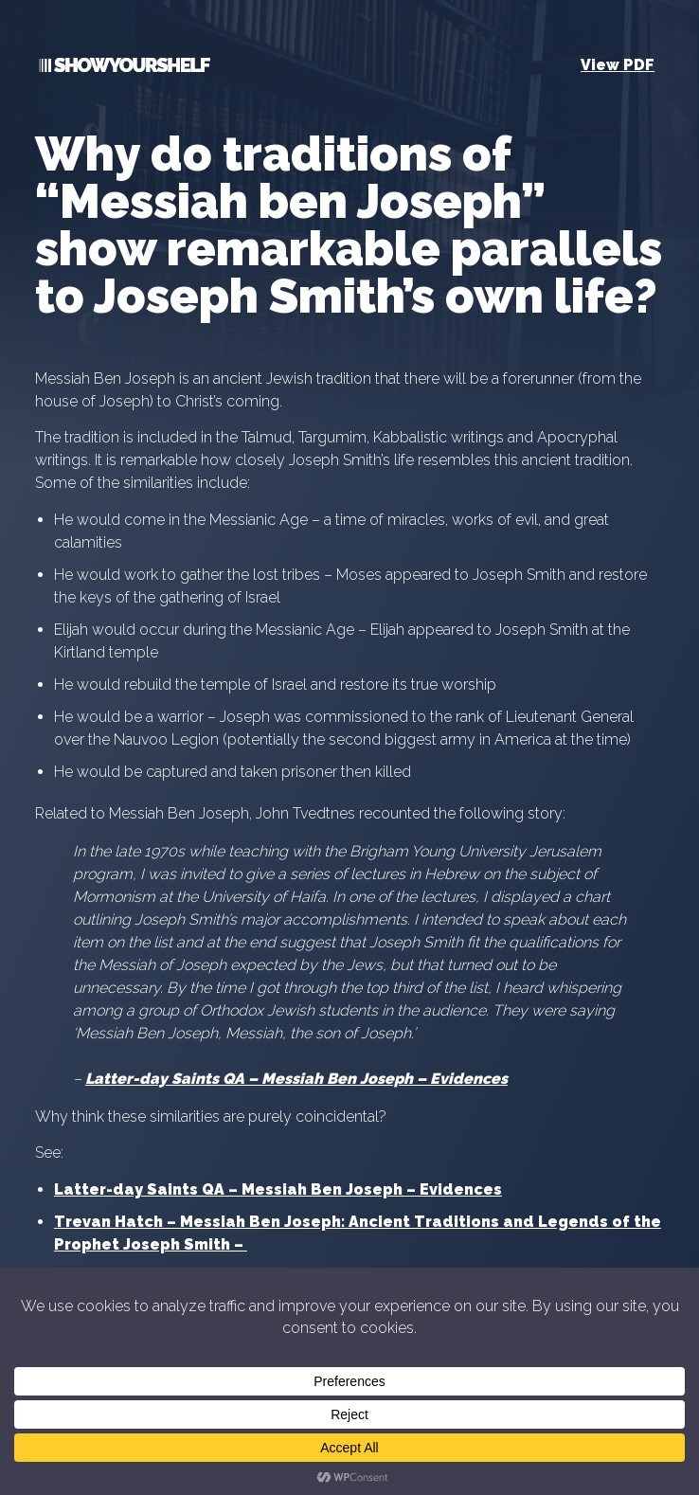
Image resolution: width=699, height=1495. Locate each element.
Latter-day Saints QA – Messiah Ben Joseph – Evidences (296, 1079)
